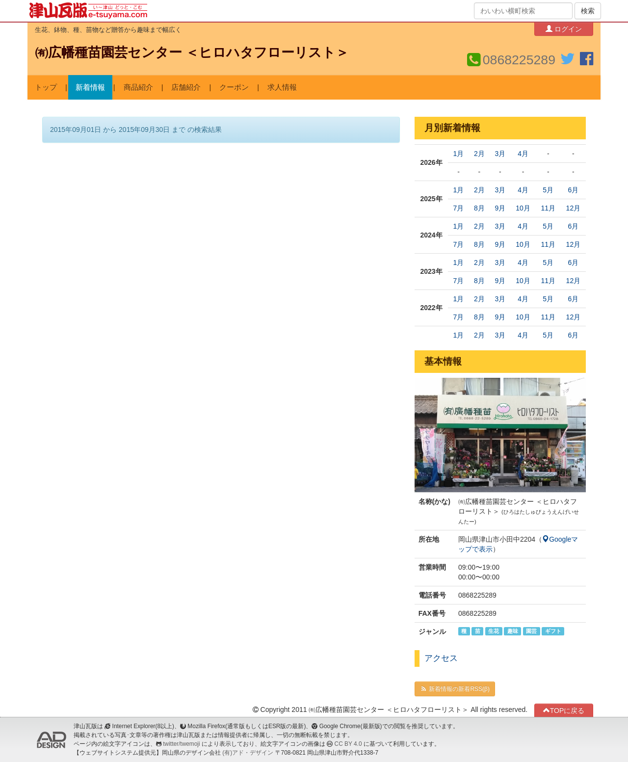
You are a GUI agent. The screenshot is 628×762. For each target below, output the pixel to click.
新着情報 (90, 87)
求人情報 (282, 87)
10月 (523, 208)
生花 (493, 631)
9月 (500, 208)
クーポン (234, 87)
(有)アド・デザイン (247, 752)
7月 (458, 208)
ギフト (553, 631)
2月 (479, 154)
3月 (500, 154)
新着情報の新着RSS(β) (455, 688)
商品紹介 (138, 87)
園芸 (531, 631)
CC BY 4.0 (348, 743)
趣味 (512, 631)
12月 (573, 208)
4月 (523, 154)
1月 (458, 154)
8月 (479, 208)
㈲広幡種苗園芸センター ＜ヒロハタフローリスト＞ (192, 52)
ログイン (564, 29)
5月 (548, 190)
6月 (573, 190)
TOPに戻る (564, 710)
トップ (46, 87)
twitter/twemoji (181, 743)
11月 (548, 208)
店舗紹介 (186, 87)
